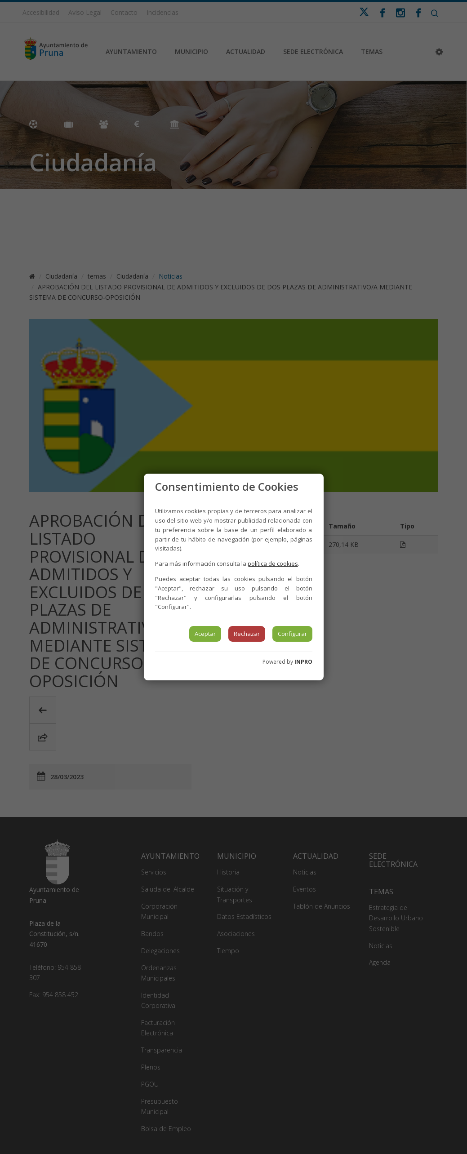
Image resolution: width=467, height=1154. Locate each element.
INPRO (303, 662)
